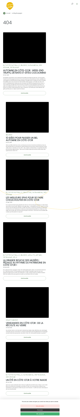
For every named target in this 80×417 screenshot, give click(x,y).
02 (66, 304)
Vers (23, 377)
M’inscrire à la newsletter (58, 344)
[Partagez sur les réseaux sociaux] (4, 13)
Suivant (73, 304)
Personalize (40, 410)
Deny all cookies (40, 406)
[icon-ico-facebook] (10, 323)
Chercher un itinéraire (36, 379)
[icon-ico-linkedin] (18, 323)
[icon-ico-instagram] (14, 323)
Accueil (8, 13)
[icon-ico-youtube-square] (21, 323)
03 (68, 304)
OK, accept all (40, 414)
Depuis (7, 377)
